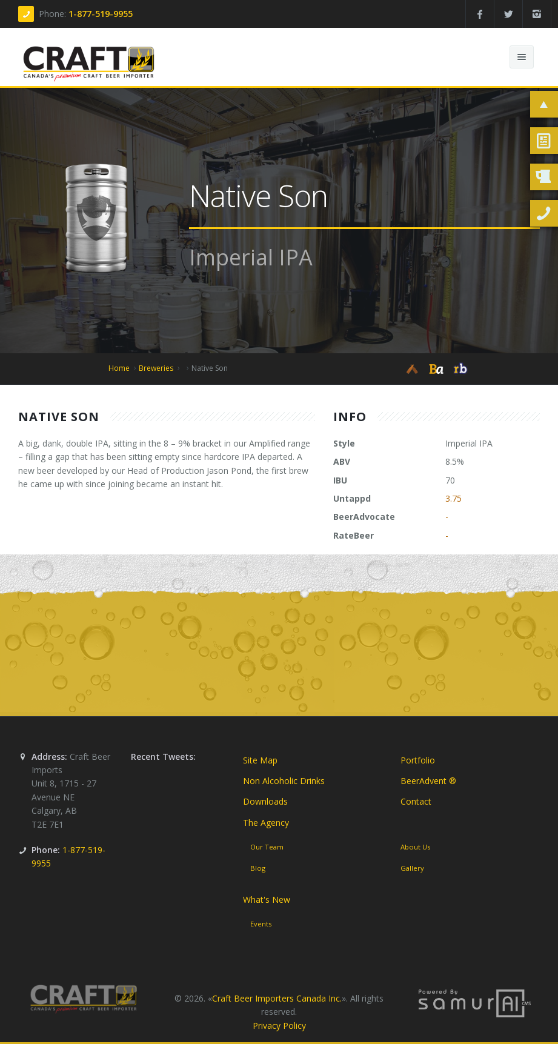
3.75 (453, 498)
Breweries (156, 368)
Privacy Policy (279, 1025)
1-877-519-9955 (100, 13)
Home (119, 368)
